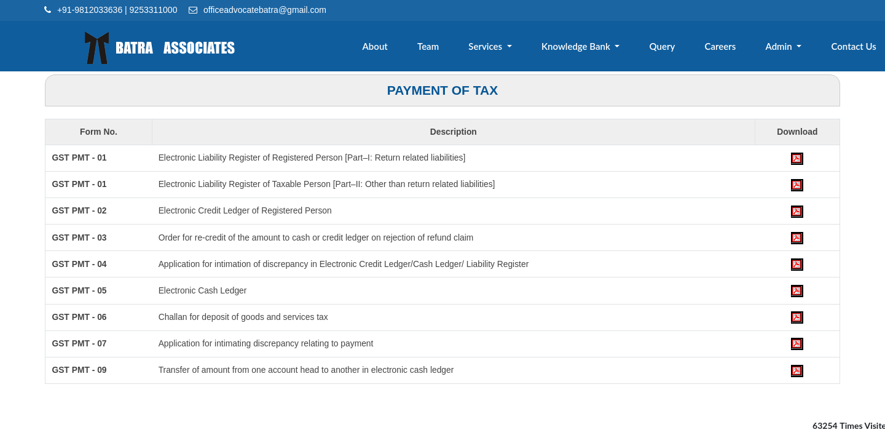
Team (440, 47)
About (389, 47)
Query (669, 47)
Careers (725, 47)
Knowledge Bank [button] (585, 47)
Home (336, 47)
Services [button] (497, 47)
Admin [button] (782, 47)
